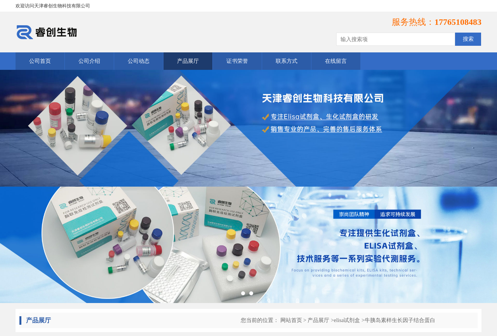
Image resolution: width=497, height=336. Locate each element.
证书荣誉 (237, 61)
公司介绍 (89, 61)
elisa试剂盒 (347, 320)
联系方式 (286, 61)
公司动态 (138, 61)
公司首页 (40, 61)
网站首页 (291, 320)
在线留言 (336, 61)
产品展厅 (188, 61)
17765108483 (457, 22)
